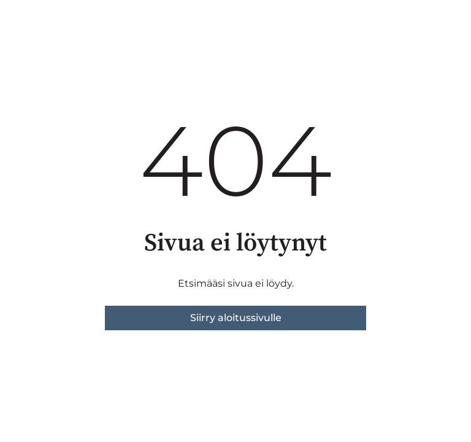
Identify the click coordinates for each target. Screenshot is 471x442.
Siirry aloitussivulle (235, 318)
